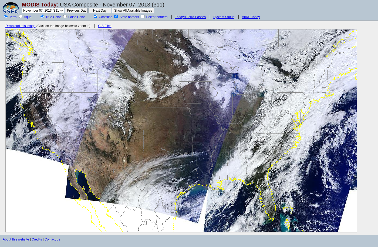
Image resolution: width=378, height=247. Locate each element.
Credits (37, 239)
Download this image (20, 26)
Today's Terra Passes (190, 17)
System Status (223, 17)
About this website (16, 239)
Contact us (52, 239)
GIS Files (104, 26)
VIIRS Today (251, 17)
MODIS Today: (40, 5)
